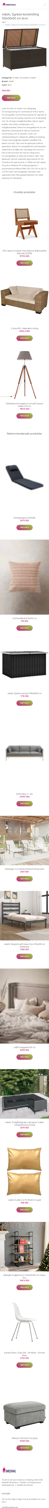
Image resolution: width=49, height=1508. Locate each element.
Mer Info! (11, 98)
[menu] (45, 4)
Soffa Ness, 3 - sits (24, 794)
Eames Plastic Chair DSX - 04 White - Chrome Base (24, 1354)
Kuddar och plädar (21, 78)
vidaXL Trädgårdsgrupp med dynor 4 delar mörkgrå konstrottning (24, 1123)
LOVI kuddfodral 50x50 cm (24, 618)
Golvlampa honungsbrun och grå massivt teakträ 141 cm (24, 404)
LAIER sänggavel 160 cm (24, 1047)
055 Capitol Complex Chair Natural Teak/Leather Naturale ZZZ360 (24, 252)
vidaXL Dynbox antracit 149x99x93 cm (24, 693)
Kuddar (33, 78)
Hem (4, 22)
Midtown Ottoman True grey (24, 1438)
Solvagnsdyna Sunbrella (24, 518)
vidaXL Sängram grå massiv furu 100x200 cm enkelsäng (24, 945)
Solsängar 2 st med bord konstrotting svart (24, 869)
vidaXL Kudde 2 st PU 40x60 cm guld (24, 1200)
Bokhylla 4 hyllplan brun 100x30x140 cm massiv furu (25, 1276)
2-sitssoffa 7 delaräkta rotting (24, 328)
